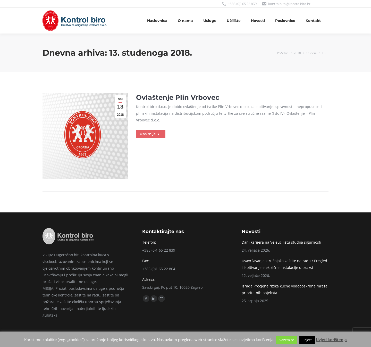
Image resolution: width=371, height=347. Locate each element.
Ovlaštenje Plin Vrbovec (177, 97)
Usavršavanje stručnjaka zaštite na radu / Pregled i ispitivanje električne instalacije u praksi (284, 264)
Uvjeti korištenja (331, 339)
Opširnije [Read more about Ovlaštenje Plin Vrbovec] (149, 134)
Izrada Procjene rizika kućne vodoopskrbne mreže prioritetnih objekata (284, 289)
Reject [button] (307, 339)
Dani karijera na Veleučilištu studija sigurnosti (281, 242)
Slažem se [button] (286, 339)
